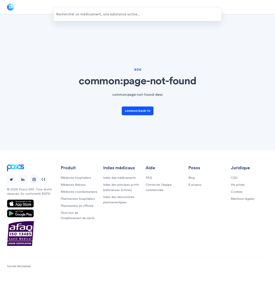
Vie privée (238, 184)
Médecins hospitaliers (76, 177)
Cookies (237, 191)
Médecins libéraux (73, 184)
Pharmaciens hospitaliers (78, 198)
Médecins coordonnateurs (79, 191)
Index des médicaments (119, 177)
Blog (191, 177)
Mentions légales (242, 198)
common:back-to (137, 110)
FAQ (149, 177)
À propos (194, 184)
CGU (234, 177)
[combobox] (137, 14)
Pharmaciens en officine (77, 205)
